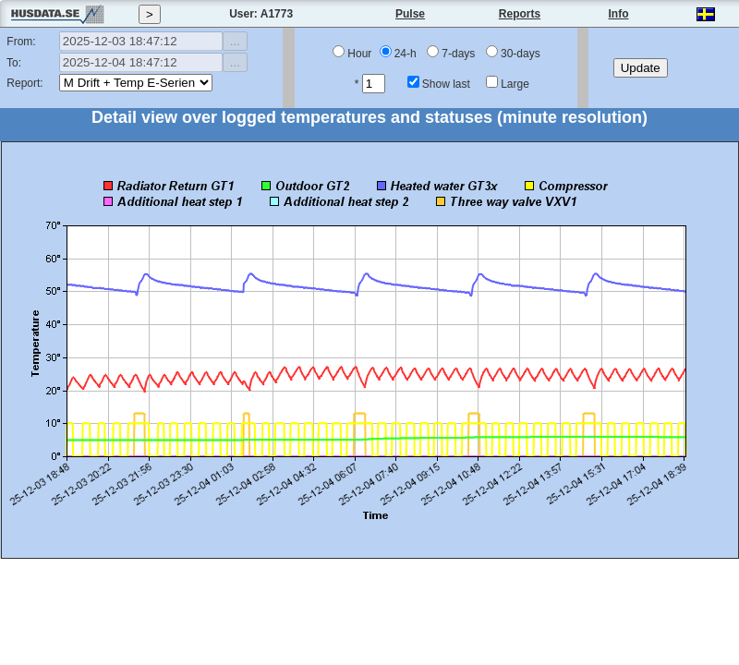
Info (619, 13)
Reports (519, 13)
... (235, 41)
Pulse (410, 13)
